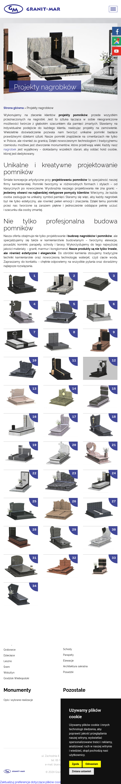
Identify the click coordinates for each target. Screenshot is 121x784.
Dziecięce (9, 655)
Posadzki (68, 671)
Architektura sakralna (75, 666)
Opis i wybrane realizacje (18, 699)
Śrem (7, 666)
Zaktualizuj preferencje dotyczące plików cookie (31, 782)
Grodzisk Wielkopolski (16, 678)
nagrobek (10, 149)
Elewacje (68, 660)
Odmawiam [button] (91, 764)
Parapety (68, 654)
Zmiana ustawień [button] (81, 771)
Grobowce (10, 649)
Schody (67, 649)
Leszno (8, 661)
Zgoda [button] (75, 764)
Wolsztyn (9, 672)
